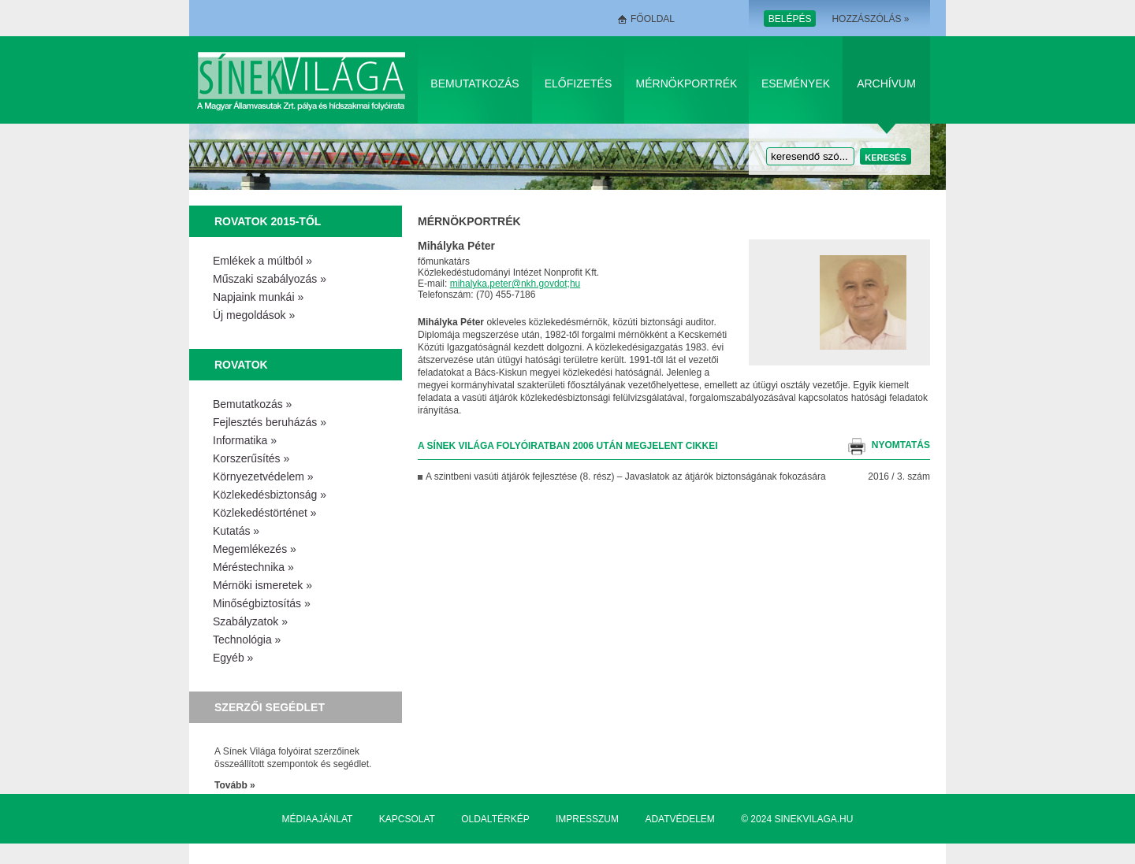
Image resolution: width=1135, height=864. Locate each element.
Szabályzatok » (250, 621)
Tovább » (234, 785)
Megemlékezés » (254, 549)
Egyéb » (233, 657)
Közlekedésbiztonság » (269, 494)
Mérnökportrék (687, 83)
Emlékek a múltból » (262, 260)
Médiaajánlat (317, 819)
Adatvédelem (679, 819)
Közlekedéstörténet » (265, 512)
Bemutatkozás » (252, 404)
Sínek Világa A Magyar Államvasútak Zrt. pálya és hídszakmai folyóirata (304, 80)
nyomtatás (901, 445)
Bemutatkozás (474, 83)
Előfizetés (578, 83)
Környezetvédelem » (263, 476)
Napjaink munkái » (258, 297)
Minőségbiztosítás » (262, 603)
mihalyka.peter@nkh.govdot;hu (515, 283)
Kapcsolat (407, 819)
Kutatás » (236, 531)
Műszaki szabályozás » (269, 279)
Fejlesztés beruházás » (269, 422)
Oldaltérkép (495, 819)
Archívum (886, 83)
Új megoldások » (254, 315)
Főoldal (653, 18)
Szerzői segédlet (269, 707)
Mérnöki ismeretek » (262, 585)
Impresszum (587, 819)
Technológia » (247, 639)
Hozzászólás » (870, 18)
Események (795, 83)
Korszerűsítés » (251, 458)
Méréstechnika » (253, 567)
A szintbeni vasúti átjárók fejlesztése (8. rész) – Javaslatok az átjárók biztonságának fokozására (626, 476)
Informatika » (245, 440)
